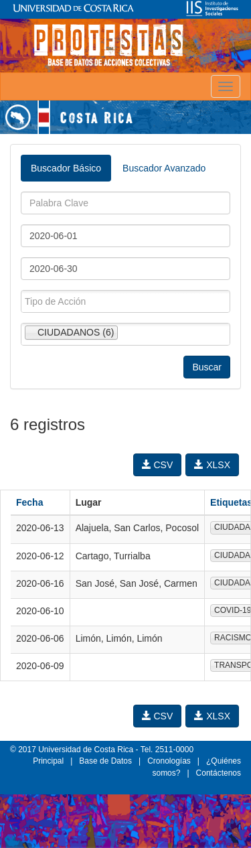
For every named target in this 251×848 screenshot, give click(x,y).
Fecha (29, 502)
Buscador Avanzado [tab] (163, 168)
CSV (157, 465)
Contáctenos (218, 773)
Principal (48, 761)
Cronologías (169, 761)
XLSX (212, 465)
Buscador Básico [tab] (66, 168)
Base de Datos (105, 761)
